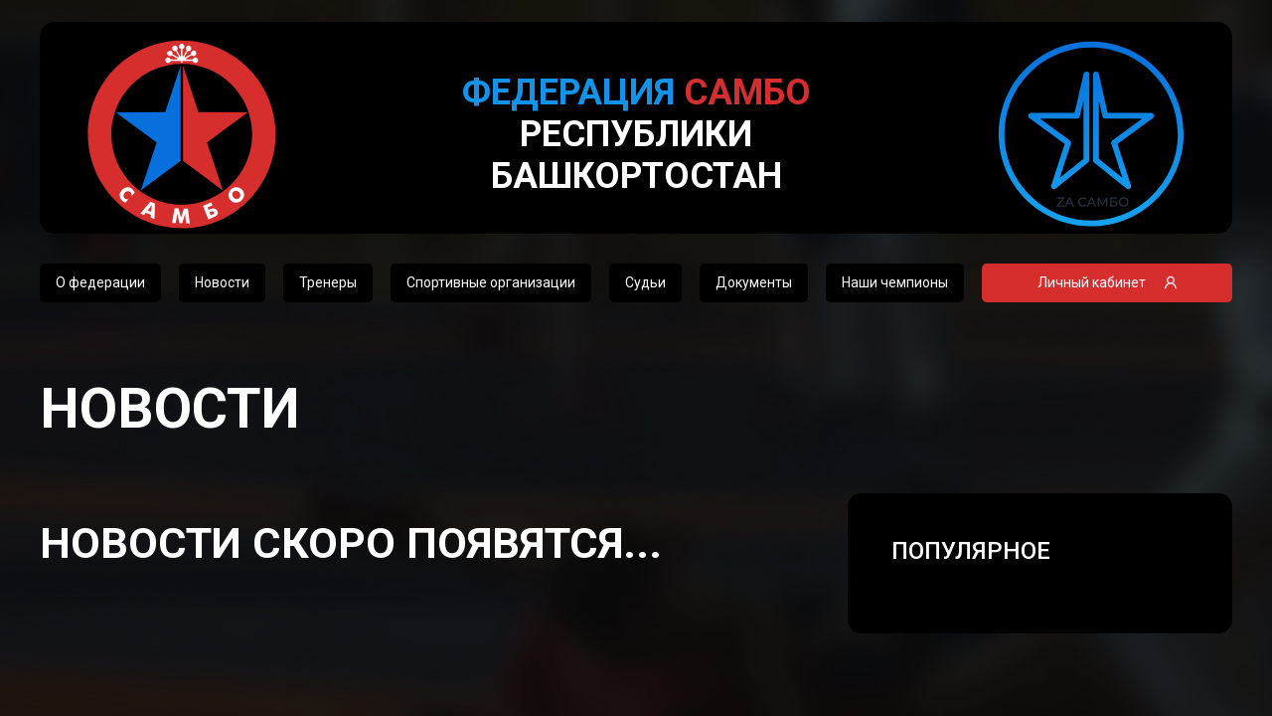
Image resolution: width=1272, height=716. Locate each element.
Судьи (645, 282)
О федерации (100, 282)
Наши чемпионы (895, 282)
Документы (754, 282)
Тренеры (328, 282)
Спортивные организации (490, 282)
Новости (222, 282)
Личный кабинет (1107, 282)
